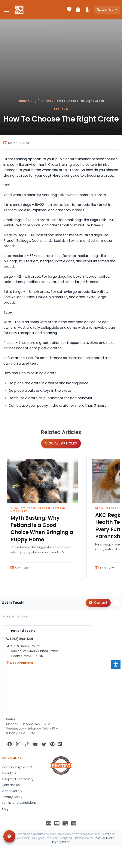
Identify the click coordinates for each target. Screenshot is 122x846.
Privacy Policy (12, 797)
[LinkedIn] (60, 744)
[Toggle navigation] (7, 9)
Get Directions (19, 663)
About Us (9, 773)
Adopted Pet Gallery (17, 779)
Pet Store (28, 508)
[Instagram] (18, 744)
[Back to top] (116, 603)
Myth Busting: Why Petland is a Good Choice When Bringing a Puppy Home (41, 528)
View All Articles (61, 443)
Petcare (44, 508)
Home (22, 101)
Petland (45, 101)
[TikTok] (26, 744)
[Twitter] (43, 744)
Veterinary (18, 511)
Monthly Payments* (17, 767)
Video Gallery (12, 791)
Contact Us (11, 785)
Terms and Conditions (19, 803)
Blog (33, 101)
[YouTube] (35, 744)
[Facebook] (9, 744)
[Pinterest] (52, 744)
